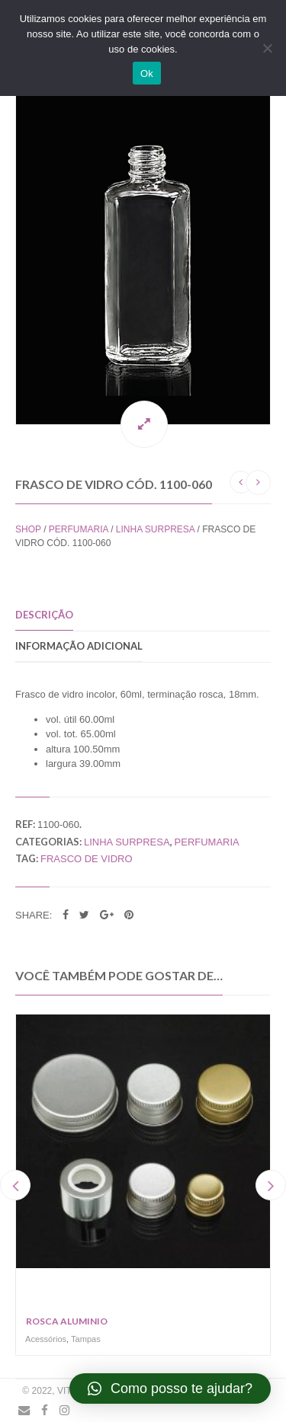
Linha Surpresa (155, 529)
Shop (28, 529)
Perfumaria (78, 529)
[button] (170, 1388)
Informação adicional (79, 646)
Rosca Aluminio (67, 1321)
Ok (146, 73)
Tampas (86, 1339)
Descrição (44, 615)
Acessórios (45, 1339)
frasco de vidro (86, 858)
